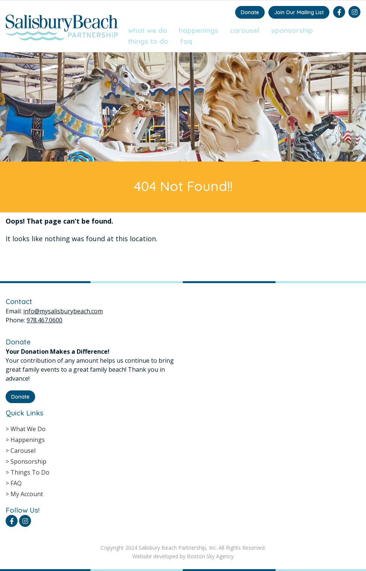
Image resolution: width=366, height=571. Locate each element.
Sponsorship (292, 30)
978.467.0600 (44, 320)
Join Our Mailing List (299, 12)
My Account (26, 494)
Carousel (244, 30)
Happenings (198, 30)
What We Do (147, 30)
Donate (250, 12)
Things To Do (148, 41)
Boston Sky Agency (210, 556)
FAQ (186, 41)
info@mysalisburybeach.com (63, 311)
